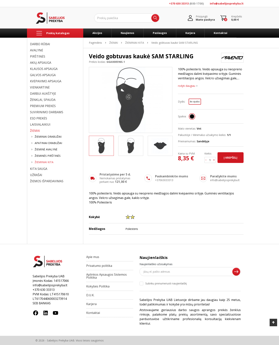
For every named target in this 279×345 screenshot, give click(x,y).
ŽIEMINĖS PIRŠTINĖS (48, 155)
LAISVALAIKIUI (40, 124)
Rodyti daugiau (186, 86)
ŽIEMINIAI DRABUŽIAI (48, 136)
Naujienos (127, 33)
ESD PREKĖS (38, 118)
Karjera (190, 33)
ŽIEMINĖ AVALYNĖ (46, 149)
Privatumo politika (99, 265)
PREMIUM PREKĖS (43, 105)
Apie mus (92, 256)
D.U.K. (90, 295)
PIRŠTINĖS (37, 56)
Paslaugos (160, 33)
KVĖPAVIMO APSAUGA (45, 81)
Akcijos (97, 33)
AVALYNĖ (36, 50)
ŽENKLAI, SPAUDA (43, 99)
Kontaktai (220, 33)
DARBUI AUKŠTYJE (43, 93)
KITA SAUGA (38, 168)
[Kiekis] (210, 160)
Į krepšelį (230, 157)
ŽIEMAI (35, 130)
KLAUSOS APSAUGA (44, 68)
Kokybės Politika (98, 286)
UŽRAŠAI (36, 174)
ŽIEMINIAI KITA (44, 162)
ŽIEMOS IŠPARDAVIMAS (46, 181)
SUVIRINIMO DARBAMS (46, 112)
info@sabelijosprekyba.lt (227, 3)
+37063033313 (164, 180)
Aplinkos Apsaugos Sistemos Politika (106, 276)
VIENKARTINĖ (40, 87)
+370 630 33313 (179, 3)
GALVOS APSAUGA (43, 75)
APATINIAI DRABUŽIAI (48, 143)
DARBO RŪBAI (40, 44)
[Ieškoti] (127, 18)
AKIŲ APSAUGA (40, 62)
